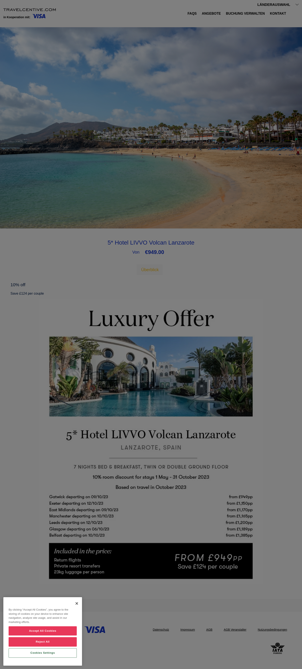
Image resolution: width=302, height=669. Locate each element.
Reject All (43, 641)
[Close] (76, 603)
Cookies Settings (42, 652)
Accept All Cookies (42, 630)
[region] (42, 631)
